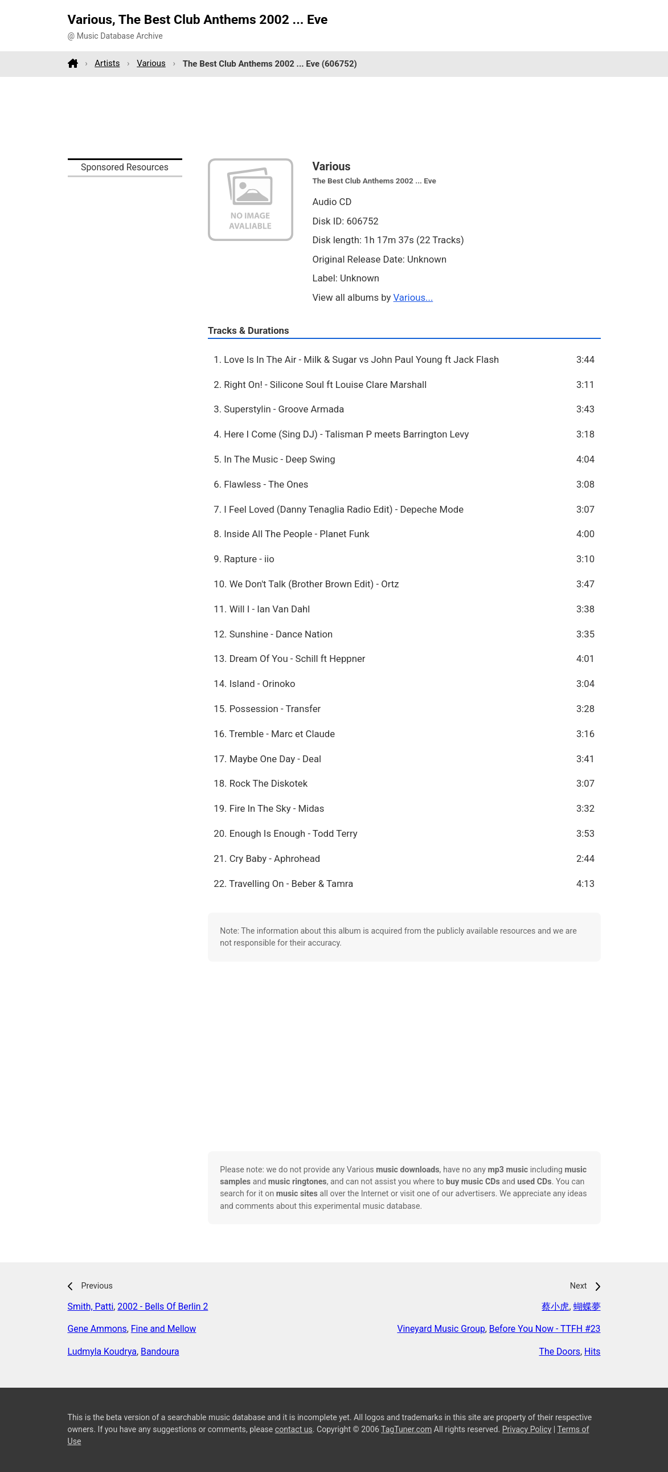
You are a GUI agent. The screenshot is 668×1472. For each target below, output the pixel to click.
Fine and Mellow (163, 1328)
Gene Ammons (97, 1328)
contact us (294, 1429)
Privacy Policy (527, 1429)
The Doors (559, 1351)
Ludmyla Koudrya (102, 1351)
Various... (413, 297)
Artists (107, 63)
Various (151, 63)
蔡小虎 (555, 1306)
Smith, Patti (91, 1306)
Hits (592, 1351)
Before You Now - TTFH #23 (545, 1328)
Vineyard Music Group (441, 1328)
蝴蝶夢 (587, 1306)
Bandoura (160, 1351)
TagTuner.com (406, 1429)
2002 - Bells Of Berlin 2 (162, 1306)
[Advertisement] (334, 117)
